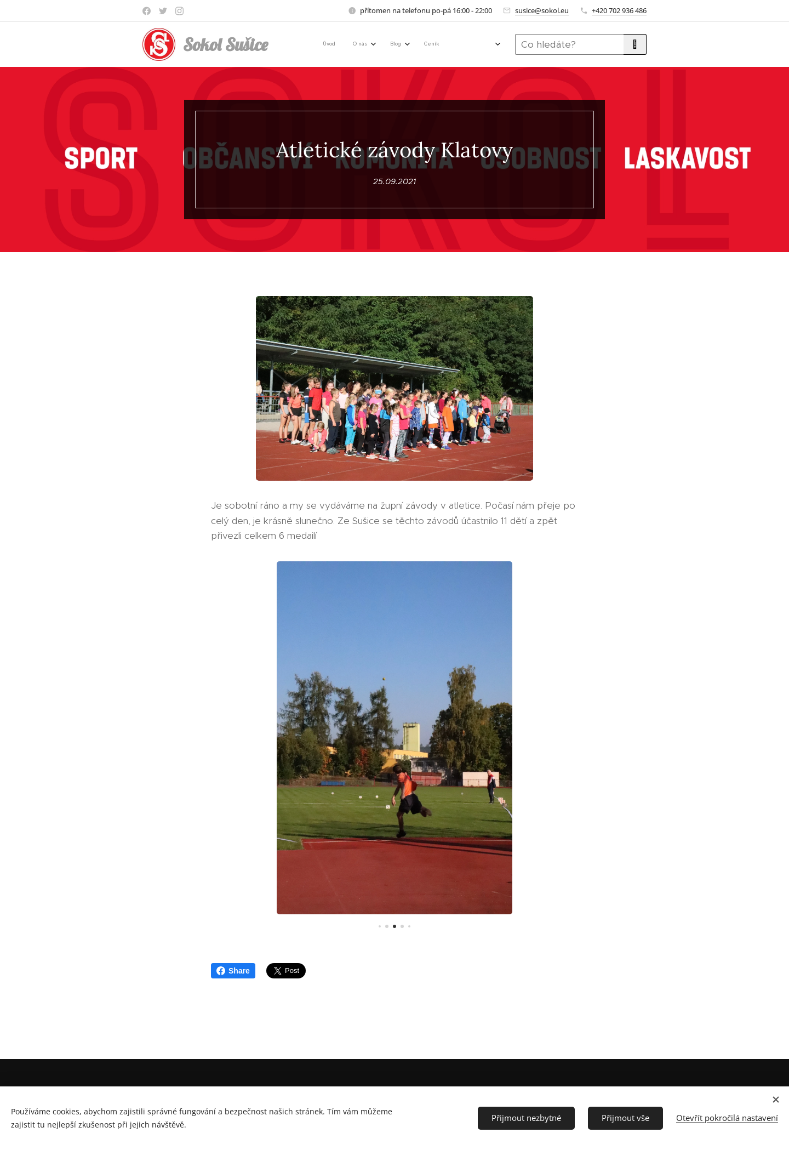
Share (233, 970)
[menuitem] (315, 44)
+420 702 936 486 (619, 10)
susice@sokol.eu (542, 10)
